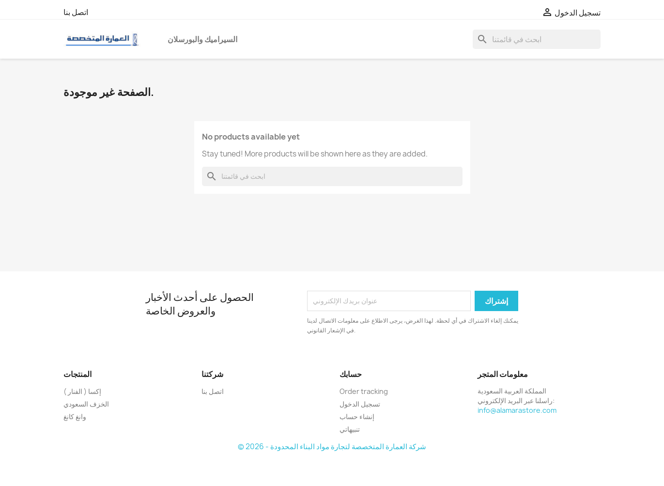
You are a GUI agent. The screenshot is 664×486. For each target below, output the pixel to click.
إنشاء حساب (357, 416)
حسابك (351, 374)
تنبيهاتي (350, 429)
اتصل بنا (75, 12)
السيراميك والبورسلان (202, 39)
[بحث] (537, 39)
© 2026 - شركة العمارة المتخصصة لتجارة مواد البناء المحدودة (332, 446)
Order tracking (364, 391)
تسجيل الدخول (360, 403)
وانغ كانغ (74, 416)
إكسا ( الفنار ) (82, 391)
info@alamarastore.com (517, 410)
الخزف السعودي (86, 403)
